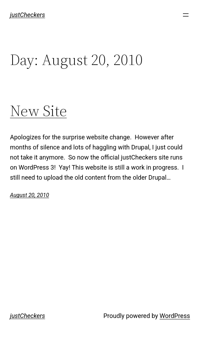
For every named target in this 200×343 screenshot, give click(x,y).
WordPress (175, 315)
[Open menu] (186, 15)
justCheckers (27, 14)
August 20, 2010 (29, 195)
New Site (38, 111)
